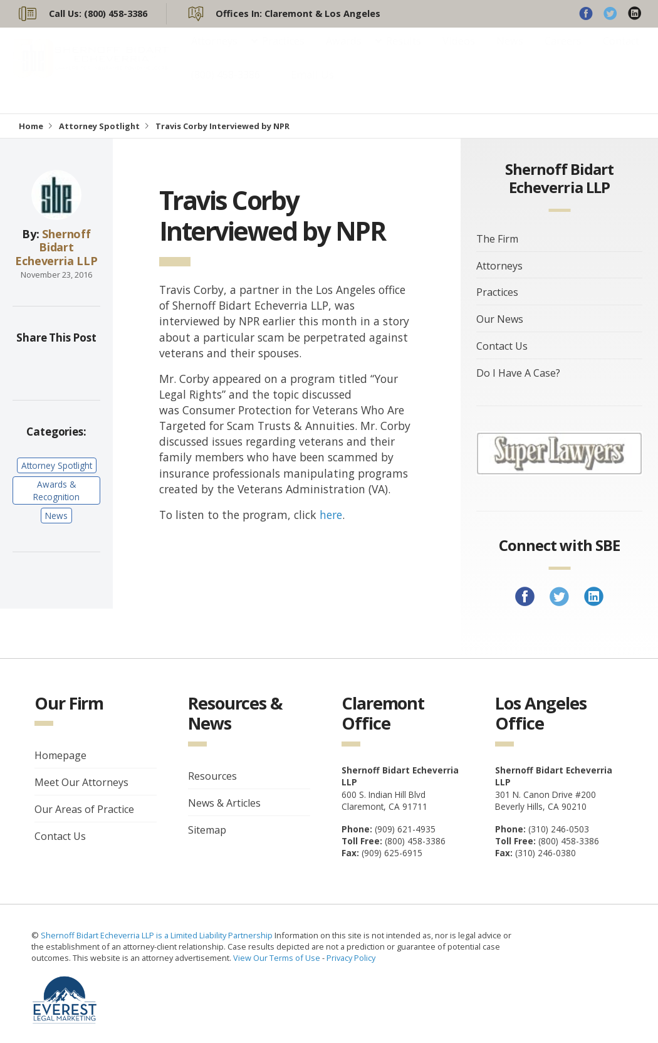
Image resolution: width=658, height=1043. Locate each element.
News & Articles (224, 803)
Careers (563, 53)
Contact (621, 53)
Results (403, 53)
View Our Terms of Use (276, 957)
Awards (344, 53)
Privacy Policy (350, 957)
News (509, 53)
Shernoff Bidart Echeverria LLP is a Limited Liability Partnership (157, 935)
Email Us (312, 86)
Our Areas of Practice (84, 809)
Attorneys (214, 53)
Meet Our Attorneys (81, 782)
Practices (283, 53)
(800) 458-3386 (225, 86)
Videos (458, 53)
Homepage (60, 755)
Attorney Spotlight (99, 126)
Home (31, 126)
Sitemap (207, 830)
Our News (499, 319)
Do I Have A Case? (518, 373)
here (331, 514)
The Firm (497, 239)
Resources (212, 776)
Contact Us (502, 346)
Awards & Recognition (56, 490)
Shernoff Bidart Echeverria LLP (56, 247)
